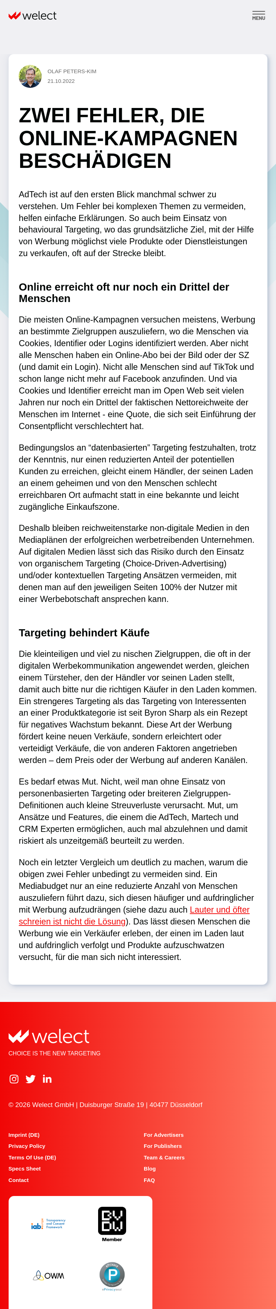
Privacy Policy (27, 1146)
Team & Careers (164, 1157)
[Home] (32, 15)
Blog (150, 1169)
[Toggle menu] (258, 15)
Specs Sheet (25, 1169)
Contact (19, 1180)
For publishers (163, 1146)
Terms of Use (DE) (32, 1157)
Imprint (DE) (24, 1135)
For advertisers (164, 1135)
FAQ (149, 1180)
